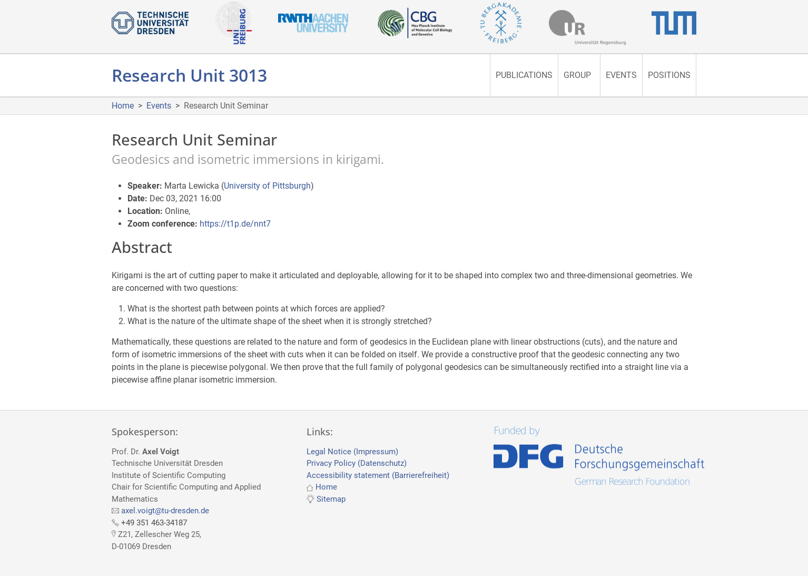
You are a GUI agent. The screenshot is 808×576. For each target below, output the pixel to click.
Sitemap (331, 499)
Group (577, 75)
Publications (524, 75)
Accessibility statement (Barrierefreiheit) (378, 475)
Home (123, 106)
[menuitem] (524, 75)
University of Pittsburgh (267, 186)
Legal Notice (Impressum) (352, 451)
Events (621, 75)
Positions (669, 75)
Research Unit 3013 (189, 75)
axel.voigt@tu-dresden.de (165, 510)
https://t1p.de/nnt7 (235, 224)
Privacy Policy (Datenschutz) (357, 463)
